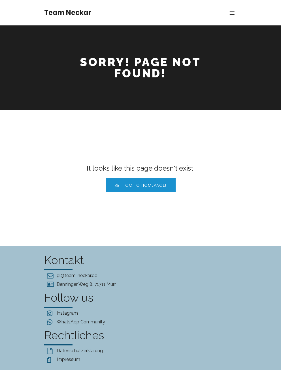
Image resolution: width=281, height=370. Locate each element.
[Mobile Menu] (232, 13)
